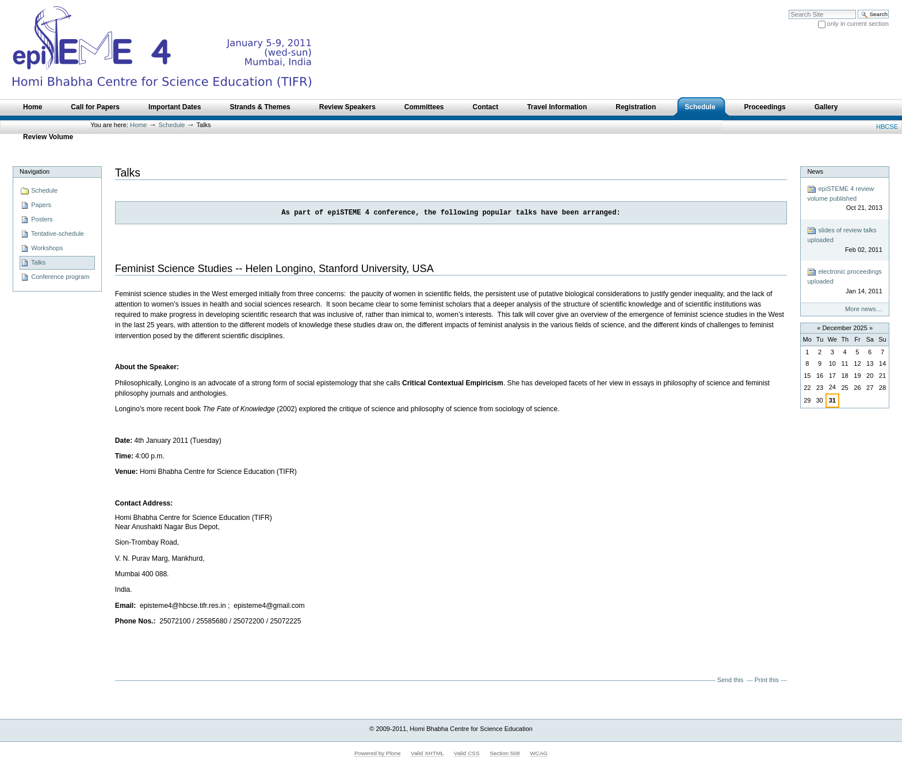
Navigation (34, 171)
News (815, 171)
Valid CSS (466, 753)
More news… (863, 308)
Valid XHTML (427, 753)
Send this (730, 679)
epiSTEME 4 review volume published (844, 199)
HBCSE (887, 126)
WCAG (539, 753)
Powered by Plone (377, 753)
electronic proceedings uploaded (844, 281)
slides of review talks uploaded (844, 240)
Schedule (172, 124)
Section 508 (504, 753)
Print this (767, 679)
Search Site (788, 9)
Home (138, 124)
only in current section (858, 23)
